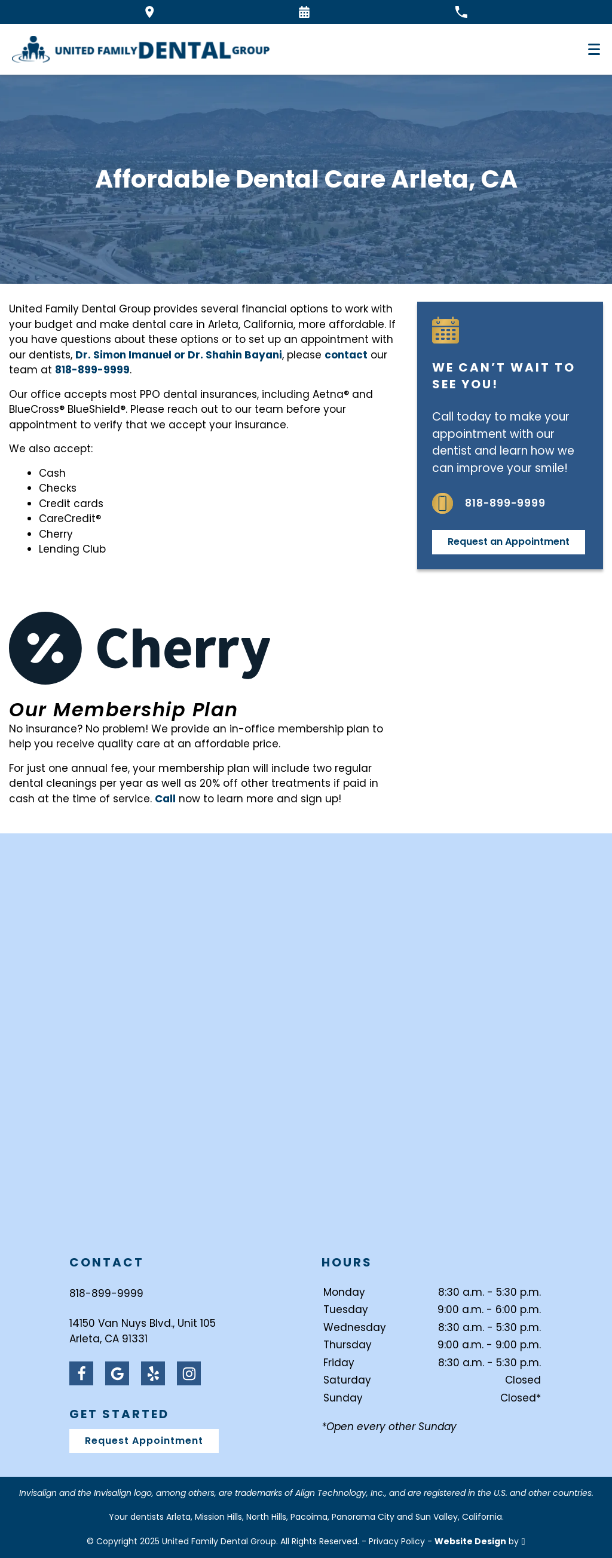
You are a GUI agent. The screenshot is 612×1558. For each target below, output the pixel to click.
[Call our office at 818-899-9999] (461, 12)
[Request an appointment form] (304, 12)
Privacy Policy (397, 1541)
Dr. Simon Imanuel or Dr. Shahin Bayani (178, 355)
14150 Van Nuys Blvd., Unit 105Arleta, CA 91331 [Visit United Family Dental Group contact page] (142, 1331)
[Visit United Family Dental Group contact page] (306, 1044)
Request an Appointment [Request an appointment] (509, 541)
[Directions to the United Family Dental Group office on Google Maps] (149, 12)
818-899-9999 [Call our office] (92, 370)
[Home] (140, 49)
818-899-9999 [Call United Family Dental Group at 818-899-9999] (106, 1293)
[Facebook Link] (81, 1373)
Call (165, 799)
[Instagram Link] (189, 1373)
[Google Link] (117, 1373)
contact (346, 355)
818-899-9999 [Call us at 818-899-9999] (489, 503)
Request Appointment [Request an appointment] (144, 1440)
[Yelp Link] (153, 1373)
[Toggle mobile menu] (594, 49)
